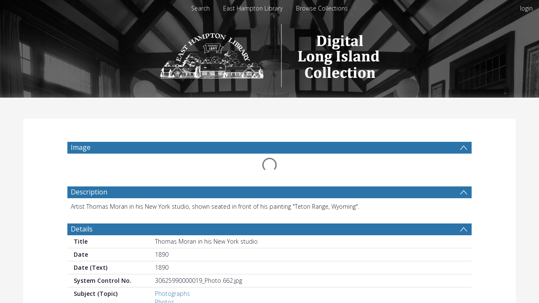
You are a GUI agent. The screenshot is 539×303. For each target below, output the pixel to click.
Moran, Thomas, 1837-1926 (192, 299)
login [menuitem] (526, 8)
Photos (164, 282)
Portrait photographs (183, 290)
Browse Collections (322, 8)
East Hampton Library (253, 8)
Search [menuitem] (200, 8)
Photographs (172, 273)
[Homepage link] (269, 53)
